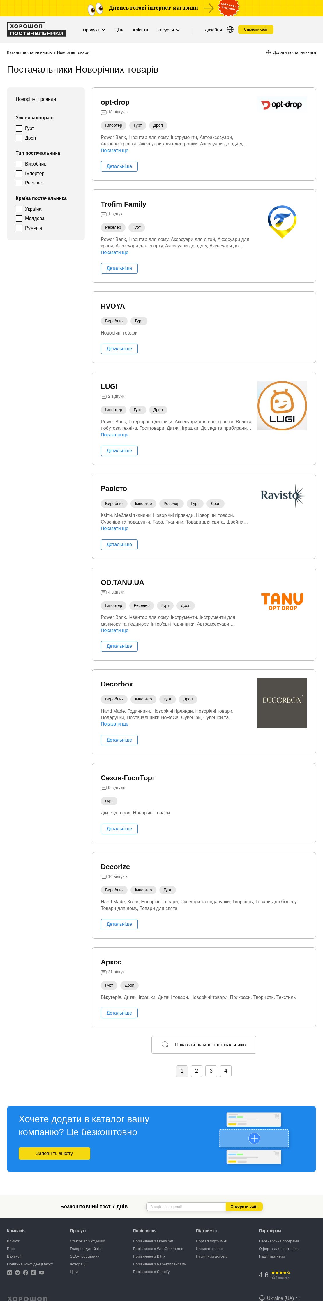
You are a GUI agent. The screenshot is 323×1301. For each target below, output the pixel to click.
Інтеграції (78, 1264)
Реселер (34, 182)
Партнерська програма (279, 1241)
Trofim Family (123, 204)
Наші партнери (272, 1256)
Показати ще (114, 150)
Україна (33, 209)
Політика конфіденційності (30, 1264)
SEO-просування (85, 1256)
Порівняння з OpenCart (153, 1241)
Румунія (33, 228)
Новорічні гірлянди (36, 99)
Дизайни (213, 29)
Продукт (94, 29)
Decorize (115, 867)
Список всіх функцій (87, 1241)
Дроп (30, 137)
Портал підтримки (211, 1241)
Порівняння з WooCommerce (158, 1249)
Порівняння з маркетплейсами (159, 1264)
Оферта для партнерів (279, 1249)
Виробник (35, 163)
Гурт (29, 128)
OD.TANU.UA (122, 582)
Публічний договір (212, 1256)
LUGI (109, 386)
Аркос (111, 962)
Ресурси (168, 29)
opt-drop (115, 102)
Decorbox (117, 684)
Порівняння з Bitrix (149, 1256)
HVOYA (113, 306)
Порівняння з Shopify (151, 1272)
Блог (11, 1249)
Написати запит (210, 1249)
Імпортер (35, 173)
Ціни (118, 29)
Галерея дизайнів (85, 1249)
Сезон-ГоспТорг (128, 778)
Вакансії (14, 1256)
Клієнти (140, 29)
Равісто (114, 488)
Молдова (35, 218)
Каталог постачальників (29, 52)
